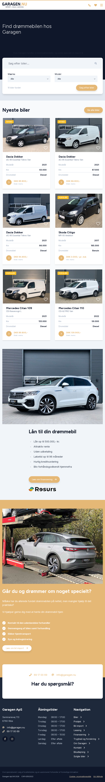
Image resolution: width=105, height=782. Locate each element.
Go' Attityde (98, 776)
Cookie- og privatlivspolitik (80, 776)
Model (58, 76)
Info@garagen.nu (64, 677)
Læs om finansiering (44, 482)
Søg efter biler (86, 90)
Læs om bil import (17, 651)
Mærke (11, 76)
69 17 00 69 (38, 677)
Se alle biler (93, 112)
